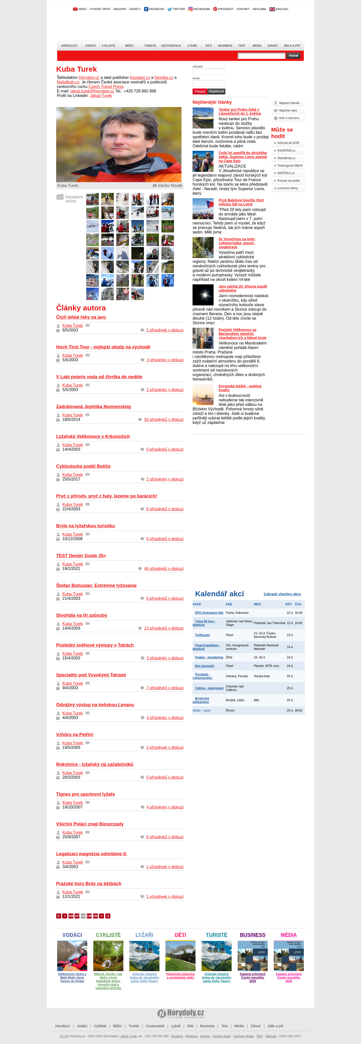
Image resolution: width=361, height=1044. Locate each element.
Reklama (192, 1036)
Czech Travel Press (105, 86)
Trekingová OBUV (290, 165)
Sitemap (270, 1036)
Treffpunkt (202, 635)
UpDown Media (243, 1036)
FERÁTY (135, 9)
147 (76, 916)
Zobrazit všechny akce (282, 594)
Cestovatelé (171, 45)
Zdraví (272, 45)
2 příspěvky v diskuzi (165, 390)
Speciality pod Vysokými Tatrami (91, 674)
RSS (259, 1036)
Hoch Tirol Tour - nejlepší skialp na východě (103, 347)
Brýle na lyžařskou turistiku (85, 525)
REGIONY (120, 9)
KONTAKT (243, 9)
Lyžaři (192, 45)
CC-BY (64, 1036)
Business (225, 45)
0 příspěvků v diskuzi (165, 449)
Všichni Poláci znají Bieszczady (90, 824)
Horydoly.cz (89, 77)
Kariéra (205, 1036)
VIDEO (80, 9)
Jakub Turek (101, 95)
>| (107, 916)
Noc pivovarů (204, 666)
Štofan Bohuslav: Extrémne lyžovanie (96, 585)
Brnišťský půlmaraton (201, 700)
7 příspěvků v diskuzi (165, 688)
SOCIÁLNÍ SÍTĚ (288, 143)
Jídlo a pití (292, 45)
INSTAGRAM (199, 9)
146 (70, 916)
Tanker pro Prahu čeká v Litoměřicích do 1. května (240, 111)
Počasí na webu (289, 180)
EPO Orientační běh (209, 613)
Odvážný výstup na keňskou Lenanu (95, 704)
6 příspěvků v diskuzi (165, 509)
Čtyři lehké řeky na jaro (81, 317)
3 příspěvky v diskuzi (165, 360)
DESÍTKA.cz (286, 173)
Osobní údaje (221, 1036)
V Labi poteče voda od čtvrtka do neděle (99, 376)
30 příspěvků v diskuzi (164, 419)
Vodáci (90, 45)
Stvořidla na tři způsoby (81, 615)
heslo (196, 78)
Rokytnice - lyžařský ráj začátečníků (94, 764)
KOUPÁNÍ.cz (286, 150)
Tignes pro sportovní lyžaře (85, 794)
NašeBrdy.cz (68, 82)
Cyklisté (108, 45)
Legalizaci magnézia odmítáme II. (91, 853)
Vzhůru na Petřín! (75, 734)
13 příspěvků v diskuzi (164, 628)
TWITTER (176, 9)
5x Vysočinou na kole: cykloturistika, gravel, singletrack (237, 243)
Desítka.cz (163, 77)
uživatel (198, 66)
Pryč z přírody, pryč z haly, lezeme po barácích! (106, 496)
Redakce (177, 1036)
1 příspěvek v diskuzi (165, 330)
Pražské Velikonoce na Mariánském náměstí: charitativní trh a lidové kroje (242, 334)
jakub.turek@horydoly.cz (92, 91)
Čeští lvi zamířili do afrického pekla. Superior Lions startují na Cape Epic (243, 157)
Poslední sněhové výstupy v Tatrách (95, 645)
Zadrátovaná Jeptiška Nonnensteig (93, 406)
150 (95, 916)
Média (257, 45)
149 (89, 916)
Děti (209, 45)
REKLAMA (259, 9)
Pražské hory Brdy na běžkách (88, 883)
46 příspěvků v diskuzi (164, 568)
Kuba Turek (72, 325)
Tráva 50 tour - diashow (204, 623)
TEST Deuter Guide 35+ (81, 555)
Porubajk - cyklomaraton (202, 676)
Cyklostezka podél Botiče (83, 466)
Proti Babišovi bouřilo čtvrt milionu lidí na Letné (241, 202)
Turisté (150, 45)
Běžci (129, 45)
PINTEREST (223, 9)
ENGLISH (278, 9)
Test (241, 45)
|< (58, 916)
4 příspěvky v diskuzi (165, 718)
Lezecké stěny (288, 188)
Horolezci (69, 45)
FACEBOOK (154, 9)
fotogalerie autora (74, 199)
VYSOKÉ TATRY (100, 9)
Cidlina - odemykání (209, 688)
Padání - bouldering (209, 657)
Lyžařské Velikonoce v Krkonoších (93, 436)
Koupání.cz (140, 77)
